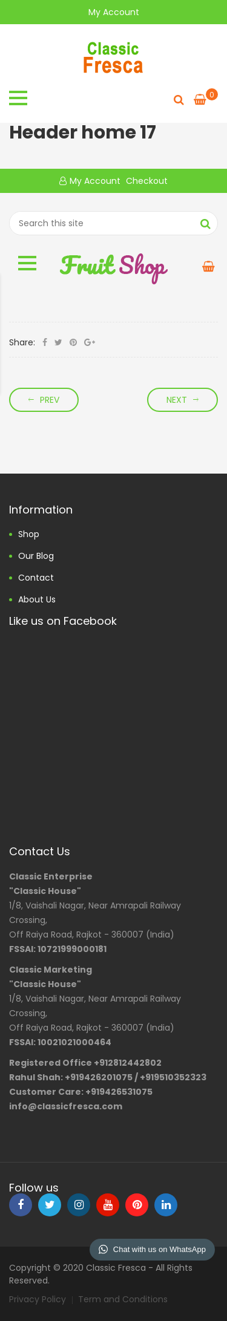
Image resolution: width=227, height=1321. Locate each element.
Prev (49, 400)
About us (37, 599)
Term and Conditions (123, 1299)
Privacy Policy (37, 1299)
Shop (28, 534)
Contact (36, 578)
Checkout (145, 181)
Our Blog (36, 556)
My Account (113, 12)
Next (176, 400)
